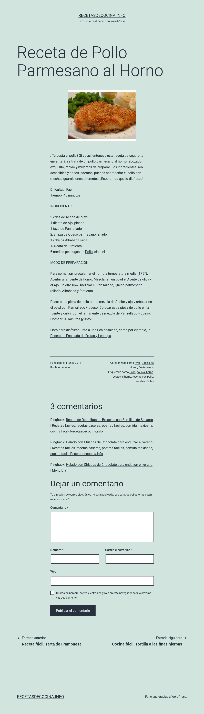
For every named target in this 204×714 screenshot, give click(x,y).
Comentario (59, 507)
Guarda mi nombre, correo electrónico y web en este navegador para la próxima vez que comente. (103, 595)
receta (119, 156)
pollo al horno (145, 372)
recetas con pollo (142, 376)
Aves (137, 362)
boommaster (63, 367)
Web (53, 571)
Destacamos (146, 367)
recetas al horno (121, 376)
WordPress (178, 696)
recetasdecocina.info (102, 15)
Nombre (56, 550)
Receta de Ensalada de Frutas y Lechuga (80, 336)
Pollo (89, 252)
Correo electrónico (118, 550)
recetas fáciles (145, 381)
